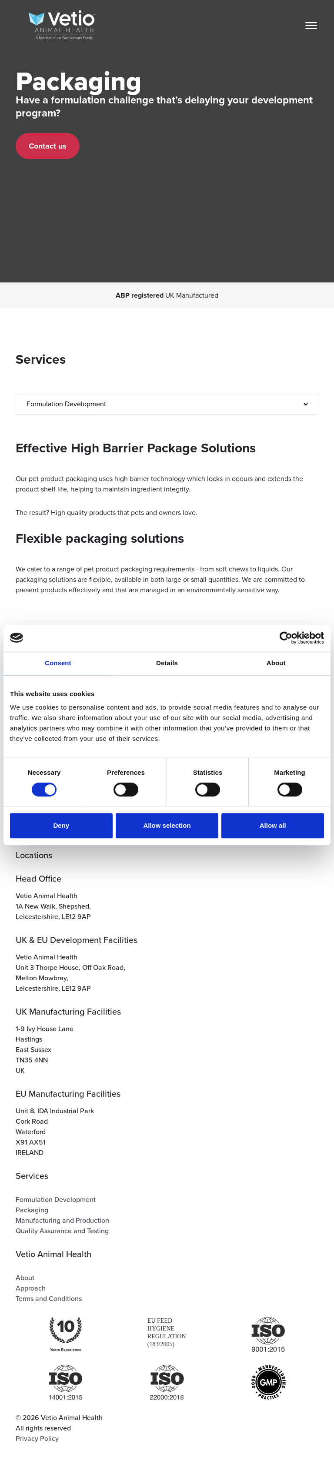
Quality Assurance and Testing (62, 1231)
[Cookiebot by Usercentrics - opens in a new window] (286, 637)
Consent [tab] (58, 663)
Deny (61, 825)
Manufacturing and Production (62, 1220)
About (25, 1278)
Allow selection (166, 825)
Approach (31, 1288)
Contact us (48, 146)
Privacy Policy (37, 1438)
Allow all (273, 825)
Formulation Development (56, 1199)
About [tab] (276, 663)
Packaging (32, 1210)
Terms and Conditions (49, 1298)
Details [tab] (167, 663)
